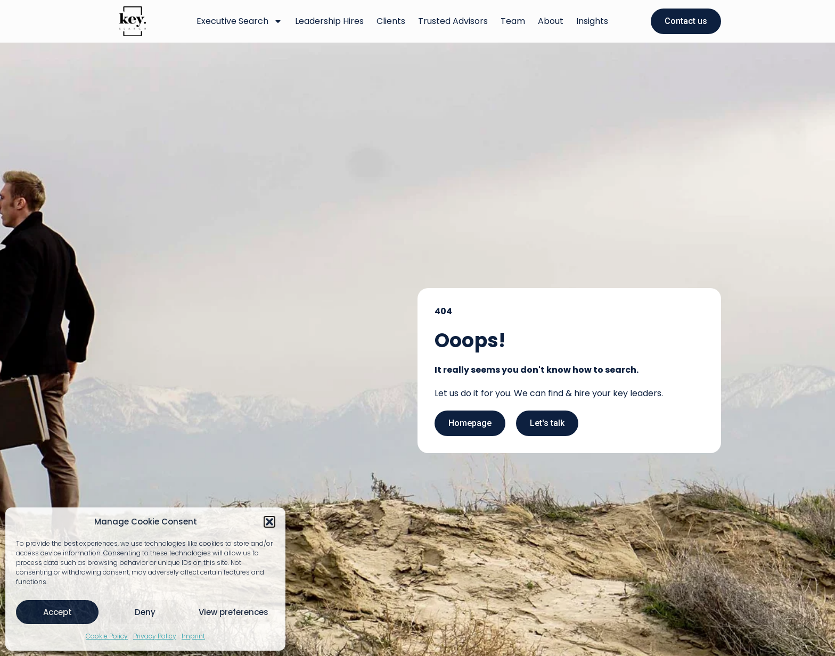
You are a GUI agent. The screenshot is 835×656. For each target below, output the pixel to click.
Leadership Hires (329, 21)
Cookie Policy (107, 636)
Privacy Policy (154, 636)
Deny (145, 612)
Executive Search (239, 21)
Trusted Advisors (453, 21)
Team (513, 21)
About (550, 21)
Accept (57, 612)
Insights (592, 21)
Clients (390, 21)
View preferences (233, 612)
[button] (269, 521)
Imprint (193, 636)
